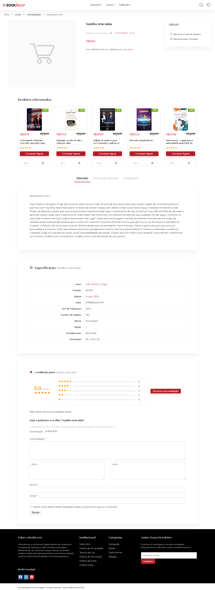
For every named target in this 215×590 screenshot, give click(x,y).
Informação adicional (105, 178)
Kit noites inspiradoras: (141, 140)
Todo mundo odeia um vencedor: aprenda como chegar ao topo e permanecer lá (32, 144)
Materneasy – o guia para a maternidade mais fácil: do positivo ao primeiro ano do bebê (180, 144)
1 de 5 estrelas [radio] (46, 431)
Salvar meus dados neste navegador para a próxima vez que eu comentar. (75, 506)
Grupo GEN (92, 296)
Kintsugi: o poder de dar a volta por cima (69, 141)
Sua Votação (36, 431)
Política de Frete (88, 561)
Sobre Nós (84, 544)
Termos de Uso (87, 552)
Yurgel (103, 284)
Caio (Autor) (92, 284)
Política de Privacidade (91, 548)
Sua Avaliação (38, 439)
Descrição (82, 178)
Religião (113, 556)
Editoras (124, 4)
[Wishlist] (208, 5)
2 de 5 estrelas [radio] (47, 431)
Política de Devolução (90, 556)
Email (33, 496)
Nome (34, 485)
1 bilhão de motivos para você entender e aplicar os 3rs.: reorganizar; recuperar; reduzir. (107, 144)
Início (7, 14)
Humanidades (34, 14)
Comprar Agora (34, 153)
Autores (95, 4)
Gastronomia (115, 552)
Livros (109, 4)
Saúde (112, 548)
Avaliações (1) (131, 178)
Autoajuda (114, 544)
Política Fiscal (86, 565)
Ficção (130, 49)
